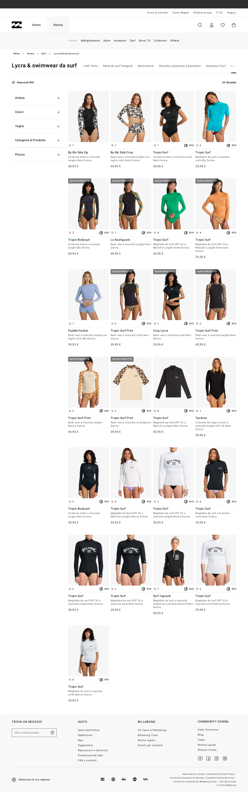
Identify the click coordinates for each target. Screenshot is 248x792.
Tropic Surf (173, 156)
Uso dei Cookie (228, 781)
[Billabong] (17, 25)
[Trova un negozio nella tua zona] (52, 732)
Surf (43, 53)
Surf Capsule (173, 602)
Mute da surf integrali (118, 66)
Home (16, 53)
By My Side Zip (88, 156)
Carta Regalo (180, 13)
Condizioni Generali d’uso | (221, 777)
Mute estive (146, 66)
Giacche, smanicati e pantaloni (180, 66)
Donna (58, 25)
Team (201, 740)
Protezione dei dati (90, 755)
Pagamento (85, 745)
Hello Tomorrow (208, 730)
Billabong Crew (148, 735)
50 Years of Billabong (152, 730)
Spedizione (85, 735)
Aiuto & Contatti (157, 13)
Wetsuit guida (207, 745)
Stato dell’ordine (89, 730)
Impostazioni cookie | (194, 774)
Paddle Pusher (88, 334)
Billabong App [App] (203, 13)
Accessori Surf (216, 66)
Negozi (231, 13)
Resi (81, 740)
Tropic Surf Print (131, 334)
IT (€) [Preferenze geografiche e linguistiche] (219, 13)
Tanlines (215, 424)
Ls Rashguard (131, 244)
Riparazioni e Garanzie (93, 750)
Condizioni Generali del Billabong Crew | (195, 781)
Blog (201, 735)
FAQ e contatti (87, 760)
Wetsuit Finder (207, 750)
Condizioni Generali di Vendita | (187, 777)
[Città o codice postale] (34, 732)
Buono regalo (146, 740)
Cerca (200, 25)
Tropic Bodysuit (88, 244)
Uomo (36, 25)
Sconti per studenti (150, 745)
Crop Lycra (173, 334)
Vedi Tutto (91, 66)
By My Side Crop (131, 156)
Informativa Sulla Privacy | (221, 774)
